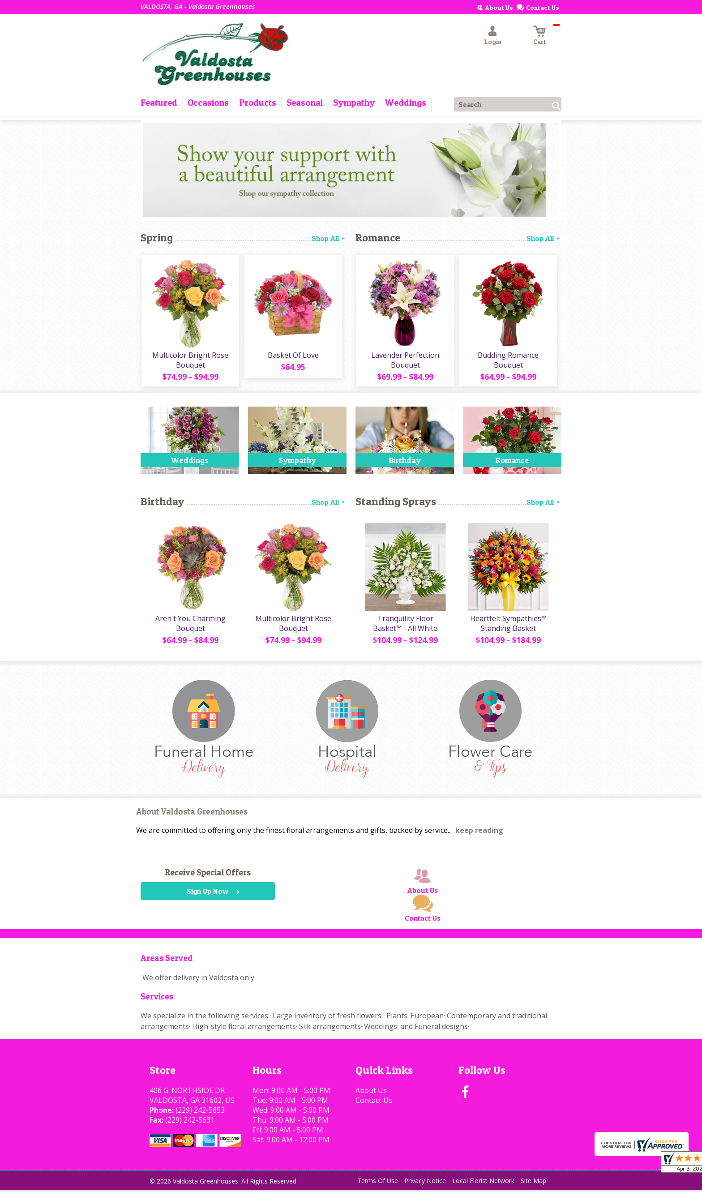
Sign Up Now (207, 893)
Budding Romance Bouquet (507, 361)
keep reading (479, 832)
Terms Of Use (377, 1183)
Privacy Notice (425, 1183)
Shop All (329, 238)
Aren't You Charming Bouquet (190, 625)
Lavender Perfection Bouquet (405, 361)
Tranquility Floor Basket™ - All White (404, 625)
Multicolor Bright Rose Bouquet (190, 361)
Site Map (533, 1183)
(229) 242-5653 (200, 1112)
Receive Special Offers (208, 874)
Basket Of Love (292, 356)
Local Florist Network (483, 1183)
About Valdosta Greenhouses (192, 814)
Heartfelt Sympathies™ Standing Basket (508, 625)
